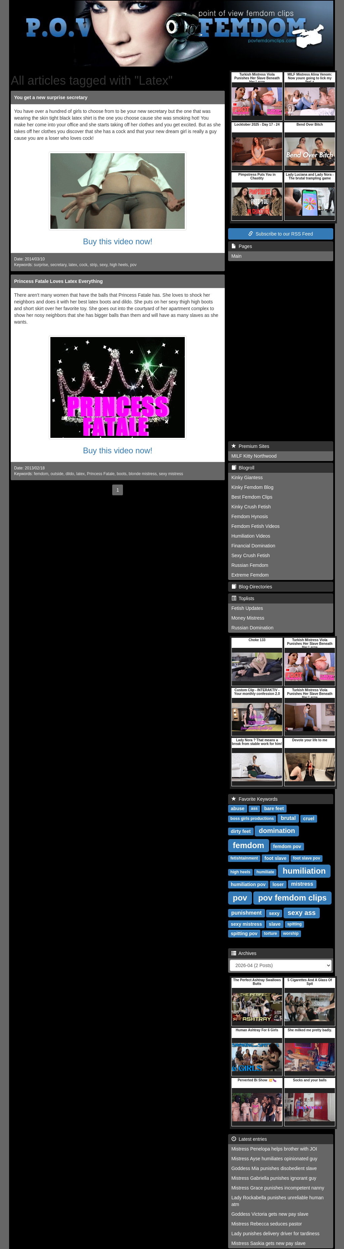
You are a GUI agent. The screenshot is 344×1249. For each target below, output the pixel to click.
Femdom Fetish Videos (255, 526)
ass (254, 808)
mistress (302, 884)
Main (236, 256)
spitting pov (244, 933)
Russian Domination (252, 627)
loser (278, 884)
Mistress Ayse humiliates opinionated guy (274, 1158)
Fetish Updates (247, 608)
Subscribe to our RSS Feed (280, 234)
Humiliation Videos (250, 536)
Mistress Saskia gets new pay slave (268, 1243)
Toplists (242, 598)
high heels (119, 264)
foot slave (275, 858)
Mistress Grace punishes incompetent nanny (277, 1188)
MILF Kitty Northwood (254, 456)
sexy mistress (171, 473)
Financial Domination (253, 545)
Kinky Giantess (247, 477)
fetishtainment (244, 858)
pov (133, 264)
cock (83, 264)
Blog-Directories (251, 586)
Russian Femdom (249, 565)
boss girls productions (252, 819)
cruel (308, 818)
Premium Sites (250, 446)
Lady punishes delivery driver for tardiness (275, 1233)
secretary (58, 264)
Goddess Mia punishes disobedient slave (274, 1168)
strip (93, 264)
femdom (41, 473)
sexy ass (301, 912)
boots (121, 473)
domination (277, 830)
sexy (103, 264)
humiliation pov (248, 884)
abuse (237, 808)
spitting (294, 924)
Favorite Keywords (254, 799)
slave (275, 924)
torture (270, 933)
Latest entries (249, 1139)
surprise (41, 264)
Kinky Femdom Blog (252, 487)
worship (291, 933)
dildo (70, 473)
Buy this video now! (118, 241)
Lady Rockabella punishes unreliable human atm (277, 1201)
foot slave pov (306, 858)
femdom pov (287, 846)
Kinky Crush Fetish (251, 506)
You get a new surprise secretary (50, 97)
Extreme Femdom (250, 575)
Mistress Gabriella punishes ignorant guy (273, 1178)
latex (73, 264)
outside (56, 473)
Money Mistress (247, 618)
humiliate (265, 872)
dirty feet (241, 831)
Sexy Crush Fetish (250, 555)
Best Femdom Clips (251, 497)
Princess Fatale (101, 473)
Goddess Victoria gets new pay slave (269, 1214)
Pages (241, 246)
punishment (246, 913)
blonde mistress (143, 473)
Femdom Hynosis (249, 516)
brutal (288, 818)
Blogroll (242, 467)
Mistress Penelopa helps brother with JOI (274, 1149)
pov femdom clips (292, 897)
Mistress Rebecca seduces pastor (266, 1223)
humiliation (304, 870)
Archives (244, 953)
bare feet (274, 808)
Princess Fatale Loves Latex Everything (58, 281)
